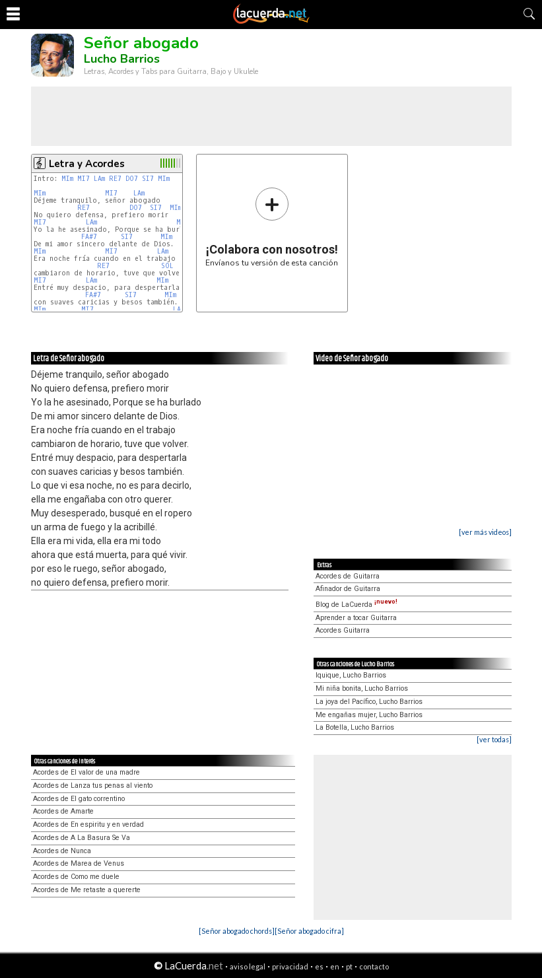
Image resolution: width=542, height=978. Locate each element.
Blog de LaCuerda (356, 604)
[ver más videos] (485, 532)
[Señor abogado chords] (237, 930)
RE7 (115, 178)
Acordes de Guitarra (348, 576)
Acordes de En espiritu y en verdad (88, 824)
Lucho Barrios (122, 59)
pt (349, 966)
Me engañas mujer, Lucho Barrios (369, 715)
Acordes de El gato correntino (79, 798)
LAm (99, 178)
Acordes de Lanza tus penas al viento (92, 785)
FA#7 (89, 236)
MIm (67, 178)
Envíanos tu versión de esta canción (271, 227)
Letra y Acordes (87, 163)
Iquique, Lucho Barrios (351, 675)
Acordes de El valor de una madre (86, 772)
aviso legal (247, 966)
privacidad (290, 966)
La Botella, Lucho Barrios (355, 727)
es (319, 966)
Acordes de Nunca (62, 851)
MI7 (83, 178)
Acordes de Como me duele (76, 876)
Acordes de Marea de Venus (78, 863)
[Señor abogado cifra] (309, 930)
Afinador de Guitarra (348, 588)
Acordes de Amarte (63, 811)
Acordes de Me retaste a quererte (87, 890)
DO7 (131, 178)
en (334, 966)
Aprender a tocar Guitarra (356, 617)
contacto (374, 966)
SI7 (148, 178)
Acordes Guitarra (343, 630)
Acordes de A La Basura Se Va (81, 837)
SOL (169, 266)
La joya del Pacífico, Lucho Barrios (369, 701)
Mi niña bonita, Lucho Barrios (362, 688)
